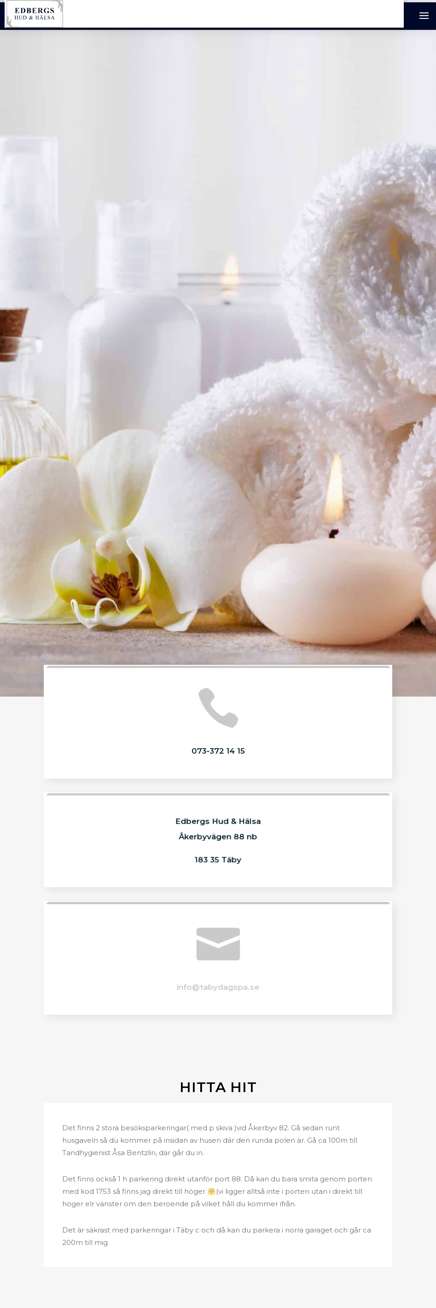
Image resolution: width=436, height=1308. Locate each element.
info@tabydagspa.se (218, 986)
